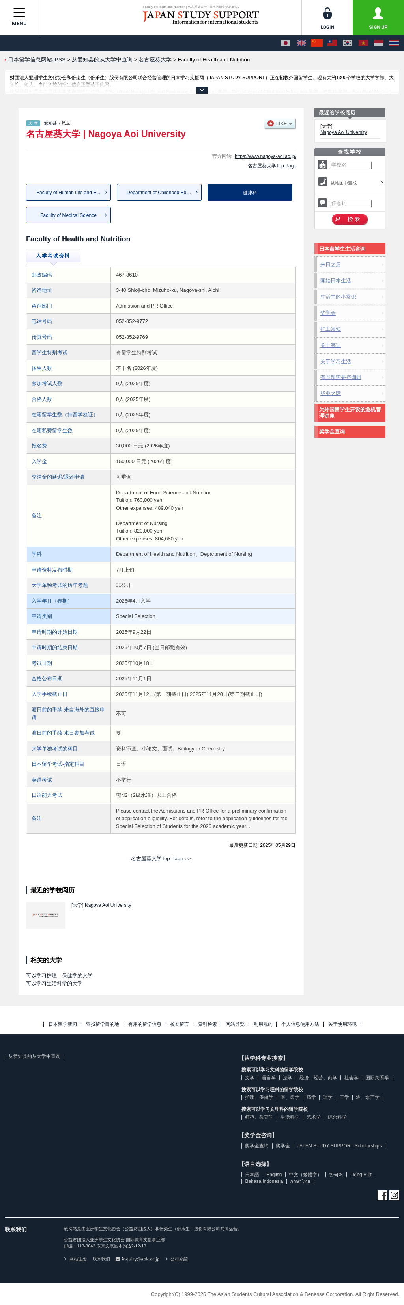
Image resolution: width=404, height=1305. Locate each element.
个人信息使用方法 (300, 1024)
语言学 (269, 1077)
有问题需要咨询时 (340, 377)
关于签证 (330, 345)
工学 (344, 1097)
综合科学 (337, 1117)
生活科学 (290, 1117)
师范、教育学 (259, 1117)
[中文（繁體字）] (332, 43)
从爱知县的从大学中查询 (34, 1056)
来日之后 (330, 264)
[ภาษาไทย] (394, 43)
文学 (249, 1077)
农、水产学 (368, 1097)
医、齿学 (290, 1097)
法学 (287, 1077)
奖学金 (328, 313)
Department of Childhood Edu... (160, 192)
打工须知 (330, 329)
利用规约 (263, 1024)
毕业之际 (330, 393)
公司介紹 (176, 1259)
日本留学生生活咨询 (342, 249)
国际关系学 (377, 1077)
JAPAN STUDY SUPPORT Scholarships (339, 1146)
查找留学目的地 (102, 1024)
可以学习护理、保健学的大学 (59, 975)
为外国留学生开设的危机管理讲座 (350, 413)
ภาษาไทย (300, 1181)
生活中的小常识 (338, 297)
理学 (328, 1097)
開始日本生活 (335, 281)
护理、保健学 (259, 1097)
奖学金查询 (332, 431)
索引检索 (207, 1024)
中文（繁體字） (305, 1174)
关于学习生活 (335, 361)
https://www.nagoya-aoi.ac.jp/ (265, 156)
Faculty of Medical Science (68, 215)
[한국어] (348, 43)
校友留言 (179, 1024)
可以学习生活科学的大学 (54, 983)
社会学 (351, 1077)
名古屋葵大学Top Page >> (161, 858)
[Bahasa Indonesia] (379, 43)
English (274, 1174)
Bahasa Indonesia (264, 1181)
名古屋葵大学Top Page (272, 166)
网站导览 (235, 1024)
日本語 (252, 1174)
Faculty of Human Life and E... (68, 192)
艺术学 (314, 1117)
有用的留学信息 (144, 1024)
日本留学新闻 (63, 1024)
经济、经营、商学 (318, 1077)
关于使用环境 (342, 1024)
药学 (311, 1097)
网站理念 (75, 1259)
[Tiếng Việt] (363, 43)
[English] (301, 43)
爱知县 (50, 123)
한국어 (336, 1174)
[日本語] (286, 43)
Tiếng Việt (361, 1174)
